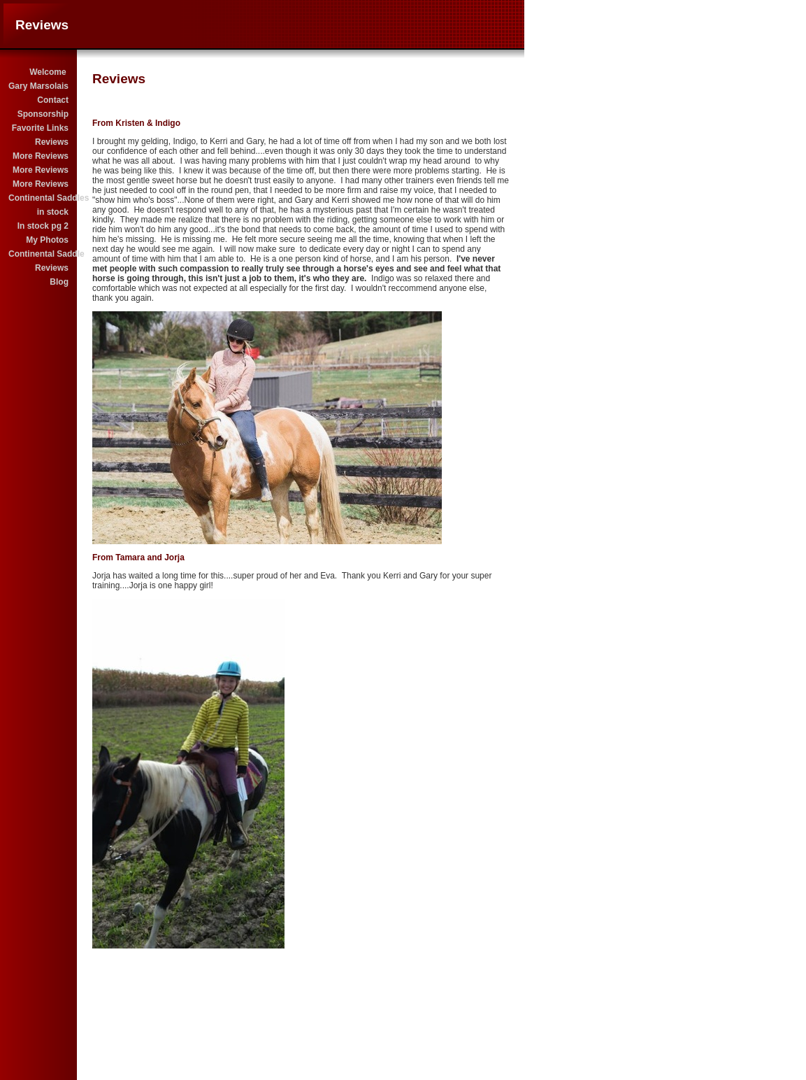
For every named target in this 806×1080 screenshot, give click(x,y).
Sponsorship (43, 114)
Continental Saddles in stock (39, 205)
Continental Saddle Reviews (39, 261)
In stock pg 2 (43, 226)
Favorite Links (40, 128)
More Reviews (41, 156)
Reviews (52, 142)
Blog (59, 282)
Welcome (49, 72)
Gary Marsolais (38, 86)
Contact (53, 100)
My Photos (47, 240)
